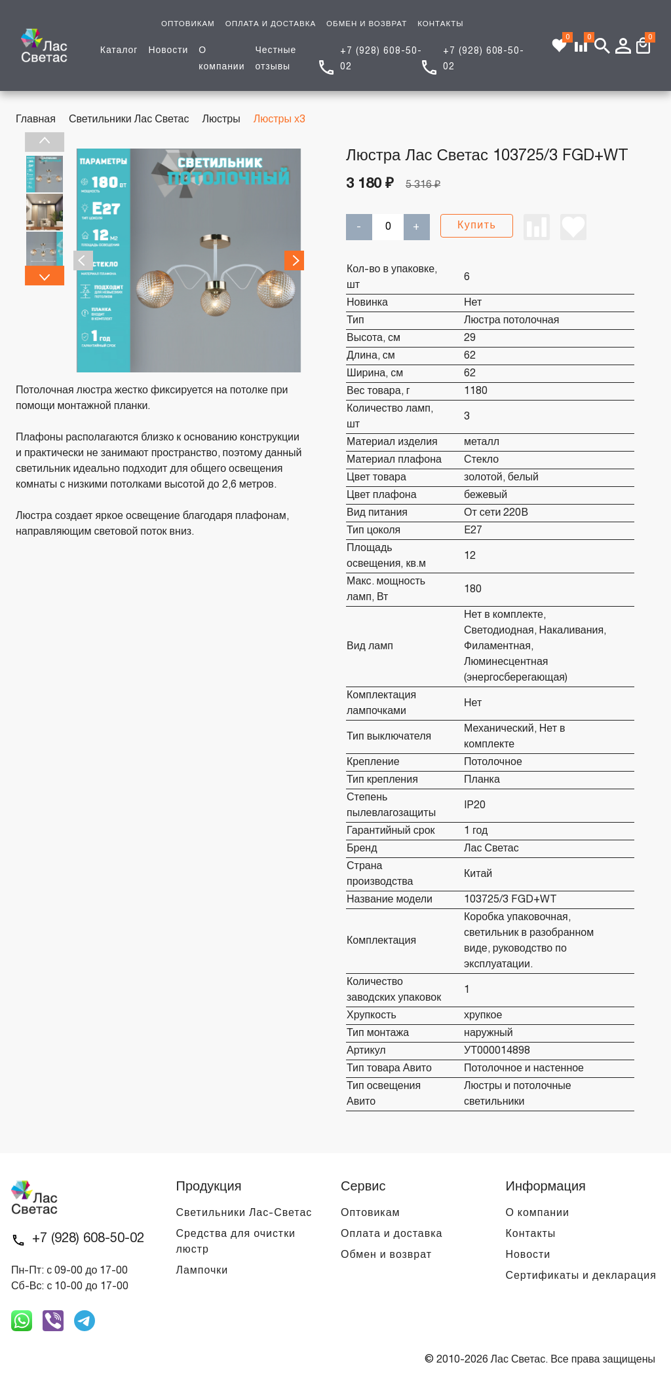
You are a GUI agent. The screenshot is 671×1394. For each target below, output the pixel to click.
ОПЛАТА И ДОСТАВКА (270, 24)
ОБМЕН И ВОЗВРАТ (366, 24)
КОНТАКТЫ (440, 24)
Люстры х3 (279, 119)
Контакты (531, 1234)
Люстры (221, 119)
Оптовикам (370, 1213)
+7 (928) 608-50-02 (88, 1239)
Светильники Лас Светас (129, 119)
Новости (168, 50)
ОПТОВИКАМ (188, 24)
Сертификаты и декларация (581, 1276)
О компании (537, 1213)
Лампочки (202, 1271)
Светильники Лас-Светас (244, 1213)
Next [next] (44, 275)
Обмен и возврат (386, 1255)
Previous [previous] (44, 142)
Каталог (119, 50)
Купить (476, 225)
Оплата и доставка (391, 1234)
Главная (36, 119)
